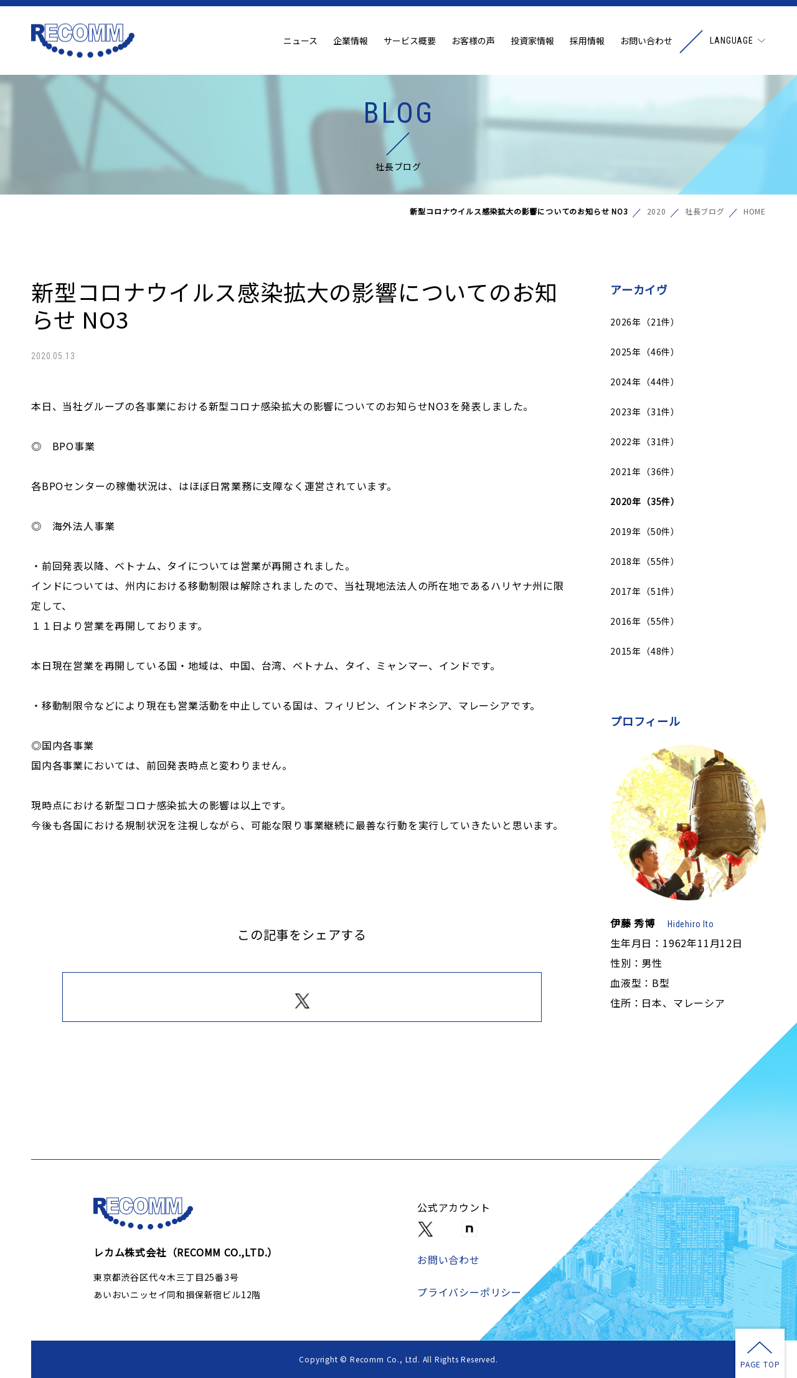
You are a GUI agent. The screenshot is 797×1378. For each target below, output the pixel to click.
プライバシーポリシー (469, 1291)
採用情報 (587, 40)
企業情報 (350, 40)
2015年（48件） (645, 651)
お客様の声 (473, 40)
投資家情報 (532, 40)
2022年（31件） (645, 441)
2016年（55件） (645, 621)
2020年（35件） (645, 501)
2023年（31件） (645, 411)
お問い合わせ (646, 40)
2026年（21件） (645, 322)
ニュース (300, 40)
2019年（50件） (645, 531)
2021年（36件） (645, 471)
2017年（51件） (645, 591)
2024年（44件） (645, 381)
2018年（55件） (645, 561)
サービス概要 (410, 40)
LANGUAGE (731, 41)
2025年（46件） (645, 351)
